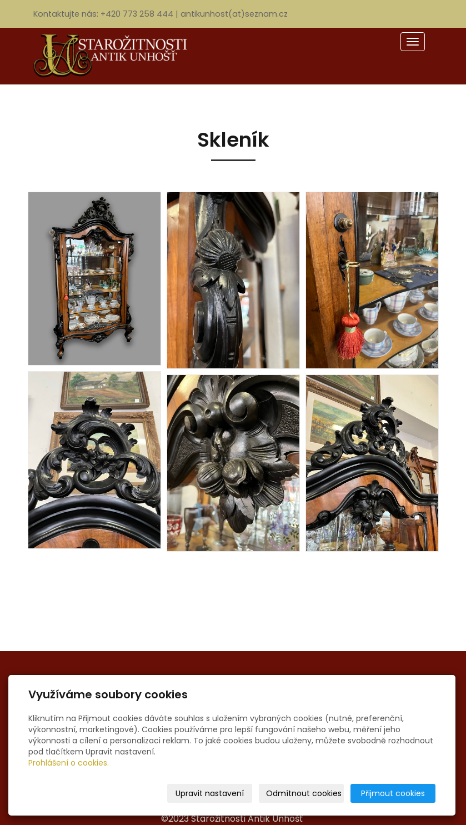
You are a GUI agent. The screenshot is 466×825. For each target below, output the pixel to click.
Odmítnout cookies (304, 793)
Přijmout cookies (393, 793)
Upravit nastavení (210, 793)
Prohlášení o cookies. (68, 762)
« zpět (233, 591)
